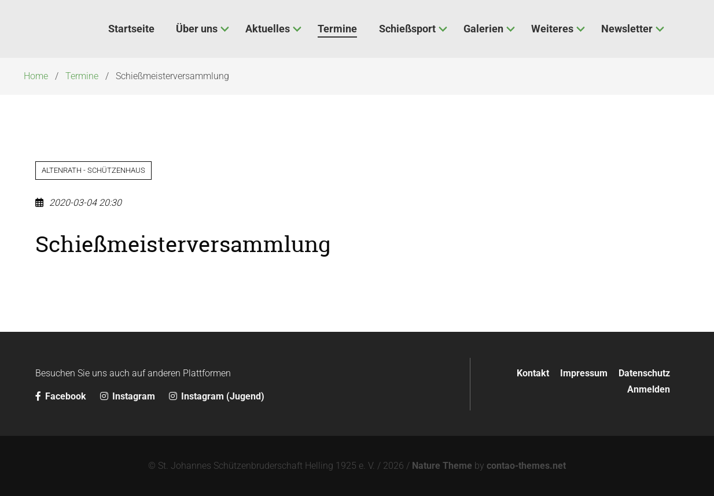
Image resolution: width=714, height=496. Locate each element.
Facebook (62, 396)
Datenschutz (644, 373)
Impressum (584, 373)
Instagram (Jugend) (216, 396)
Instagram (128, 396)
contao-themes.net (526, 465)
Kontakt (533, 373)
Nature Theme (442, 465)
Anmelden (648, 389)
